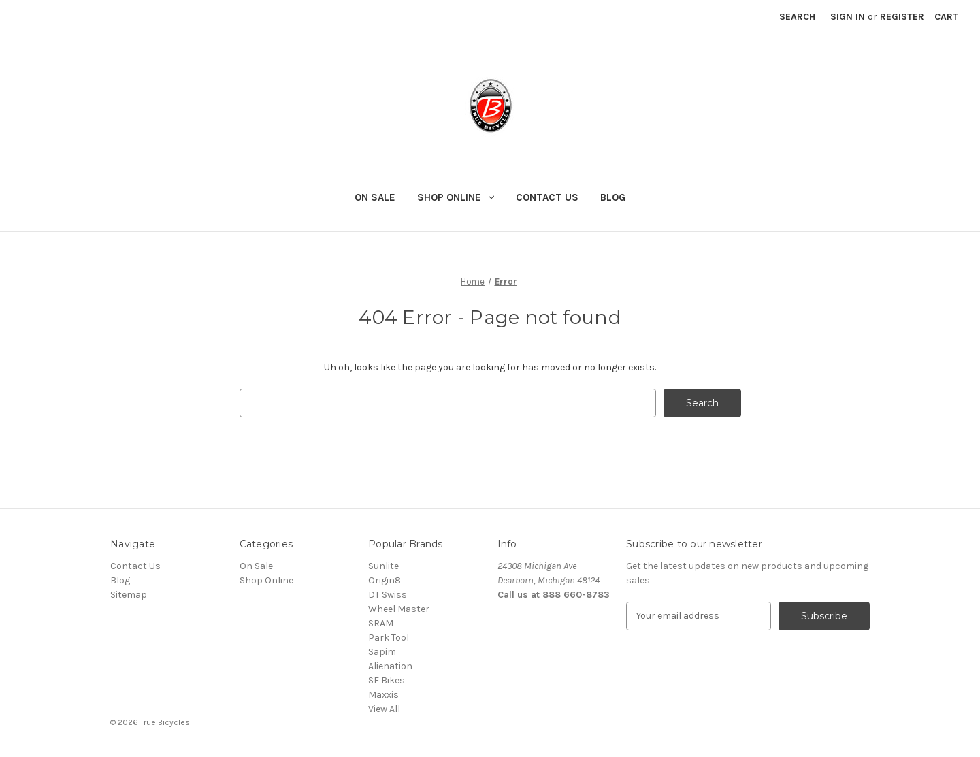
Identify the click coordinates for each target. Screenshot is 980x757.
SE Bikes (386, 680)
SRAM (380, 623)
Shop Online (455, 197)
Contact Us (547, 197)
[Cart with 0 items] (946, 16)
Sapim (382, 652)
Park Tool (388, 637)
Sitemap (128, 594)
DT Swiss (387, 594)
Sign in (847, 16)
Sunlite (383, 566)
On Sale (375, 197)
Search (797, 16)
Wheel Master (398, 609)
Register (902, 16)
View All (384, 709)
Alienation (390, 666)
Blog (612, 197)
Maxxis (383, 694)
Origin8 (384, 580)
